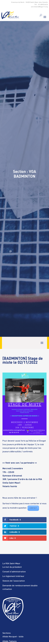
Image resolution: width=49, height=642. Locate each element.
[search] (41, 15)
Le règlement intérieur (13, 576)
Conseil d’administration (14, 572)
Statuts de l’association (13, 581)
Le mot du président (12, 567)
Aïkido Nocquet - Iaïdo (13, 637)
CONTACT (33, 508)
